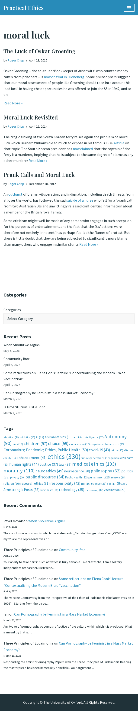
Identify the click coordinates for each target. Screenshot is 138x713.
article (119, 143)
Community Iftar (16, 359)
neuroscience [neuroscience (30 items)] (77, 472)
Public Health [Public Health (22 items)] (76, 478)
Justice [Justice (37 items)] (49, 465)
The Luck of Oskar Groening (39, 51)
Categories (12, 309)
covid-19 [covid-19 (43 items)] (99, 450)
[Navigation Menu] (129, 8)
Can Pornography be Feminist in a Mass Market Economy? (49, 393)
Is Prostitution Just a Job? (24, 407)
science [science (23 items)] (98, 484)
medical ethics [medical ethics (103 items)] (94, 464)
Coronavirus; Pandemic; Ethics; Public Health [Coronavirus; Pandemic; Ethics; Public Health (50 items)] (45, 450)
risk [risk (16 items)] (85, 484)
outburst (15, 194)
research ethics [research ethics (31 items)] (35, 484)
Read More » (12, 103)
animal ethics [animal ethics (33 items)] (59, 437)
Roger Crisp (16, 60)
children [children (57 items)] (35, 444)
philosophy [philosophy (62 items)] (106, 471)
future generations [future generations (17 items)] (95, 458)
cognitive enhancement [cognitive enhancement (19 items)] (107, 444)
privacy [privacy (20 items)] (17, 478)
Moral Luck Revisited (30, 117)
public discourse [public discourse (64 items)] (44, 478)
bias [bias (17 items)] (18, 444)
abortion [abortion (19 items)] (11, 437)
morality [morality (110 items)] (19, 471)
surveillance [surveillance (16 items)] (49, 491)
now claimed (83, 149)
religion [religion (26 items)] (11, 484)
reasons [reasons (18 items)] (118, 478)
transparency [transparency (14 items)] (94, 491)
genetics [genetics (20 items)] (118, 458)
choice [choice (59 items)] (58, 444)
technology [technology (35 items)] (71, 490)
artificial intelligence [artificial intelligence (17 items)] (88, 437)
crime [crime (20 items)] (117, 451)
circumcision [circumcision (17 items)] (79, 444)
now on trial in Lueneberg (64, 76)
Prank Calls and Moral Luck (39, 174)
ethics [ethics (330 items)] (64, 457)
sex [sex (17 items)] (111, 484)
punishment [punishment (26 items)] (99, 478)
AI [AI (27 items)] (40, 438)
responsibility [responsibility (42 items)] (65, 484)
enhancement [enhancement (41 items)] (31, 458)
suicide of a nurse (79, 200)
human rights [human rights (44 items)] (24, 465)
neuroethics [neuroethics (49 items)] (49, 471)
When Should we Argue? (22, 344)
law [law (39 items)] (65, 465)
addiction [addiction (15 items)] (27, 437)
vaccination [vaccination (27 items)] (114, 491)
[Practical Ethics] (23, 7)
